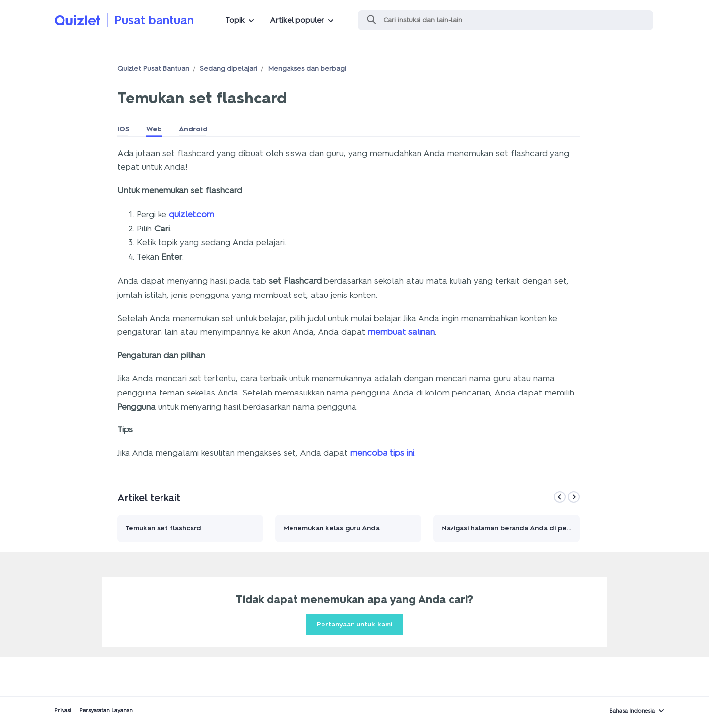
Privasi (62, 710)
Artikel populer (297, 20)
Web (154, 129)
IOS (123, 129)
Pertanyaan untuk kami (354, 624)
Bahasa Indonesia (632, 710)
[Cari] (505, 20)
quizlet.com (191, 214)
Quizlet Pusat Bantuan (153, 69)
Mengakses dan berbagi (307, 69)
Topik (235, 20)
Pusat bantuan (153, 20)
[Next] (574, 497)
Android (193, 129)
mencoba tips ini (382, 452)
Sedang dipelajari (228, 69)
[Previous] (560, 497)
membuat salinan (401, 332)
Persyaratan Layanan (106, 710)
